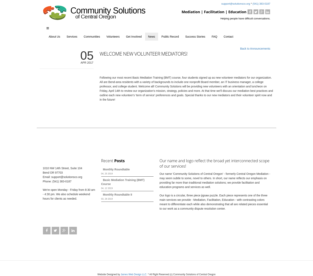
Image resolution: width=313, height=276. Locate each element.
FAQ (214, 36)
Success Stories (195, 36)
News (151, 36)
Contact (228, 36)
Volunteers (113, 36)
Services (72, 36)
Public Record (170, 36)
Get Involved (134, 36)
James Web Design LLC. (134, 274)
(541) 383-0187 (261, 3)
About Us (54, 36)
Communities (92, 36)
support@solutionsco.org (236, 3)
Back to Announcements (255, 48)
